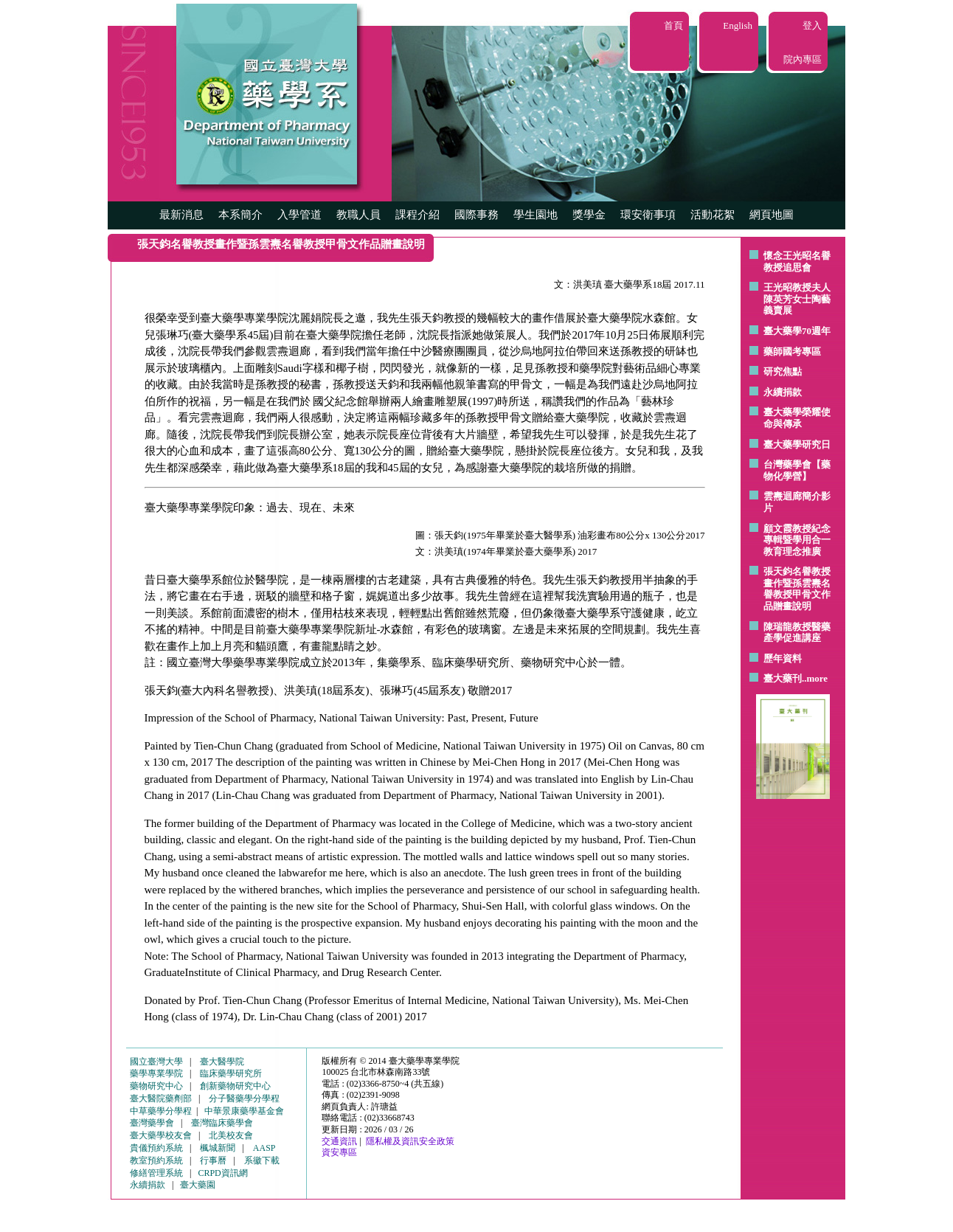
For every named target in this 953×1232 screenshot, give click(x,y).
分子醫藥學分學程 (244, 1098)
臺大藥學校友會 (161, 1135)
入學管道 (299, 215)
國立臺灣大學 (156, 1061)
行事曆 (213, 1160)
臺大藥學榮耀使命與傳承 (797, 417)
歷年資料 (782, 658)
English (737, 25)
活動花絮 (712, 215)
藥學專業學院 (156, 1073)
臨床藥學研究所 (231, 1073)
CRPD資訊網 (222, 1173)
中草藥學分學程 (161, 1111)
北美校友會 (231, 1135)
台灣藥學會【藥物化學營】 (797, 470)
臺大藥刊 (782, 678)
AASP (264, 1148)
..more (815, 678)
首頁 (673, 25)
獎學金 (589, 215)
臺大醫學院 (222, 1061)
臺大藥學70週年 (797, 330)
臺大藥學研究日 (797, 444)
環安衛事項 (648, 215)
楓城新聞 (217, 1148)
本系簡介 (240, 215)
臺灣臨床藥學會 (222, 1123)
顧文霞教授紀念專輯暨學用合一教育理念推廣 (797, 540)
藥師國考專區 (792, 351)
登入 (812, 25)
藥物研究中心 (156, 1086)
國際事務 (476, 215)
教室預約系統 (156, 1160)
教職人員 (358, 215)
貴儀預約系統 (156, 1148)
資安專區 (339, 1152)
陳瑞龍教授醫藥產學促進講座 (797, 632)
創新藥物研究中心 (235, 1086)
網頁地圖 (771, 215)
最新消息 (181, 215)
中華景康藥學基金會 (244, 1111)
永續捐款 (782, 392)
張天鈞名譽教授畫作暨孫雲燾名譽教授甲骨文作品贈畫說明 (797, 589)
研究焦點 (782, 371)
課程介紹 (417, 215)
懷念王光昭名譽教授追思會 (797, 261)
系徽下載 (262, 1160)
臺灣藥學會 (152, 1123)
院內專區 (802, 59)
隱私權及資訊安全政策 (410, 1141)
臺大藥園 (197, 1185)
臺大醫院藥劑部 (161, 1098)
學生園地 (535, 215)
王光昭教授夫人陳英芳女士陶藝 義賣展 (797, 299)
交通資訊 (339, 1141)
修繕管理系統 (156, 1173)
